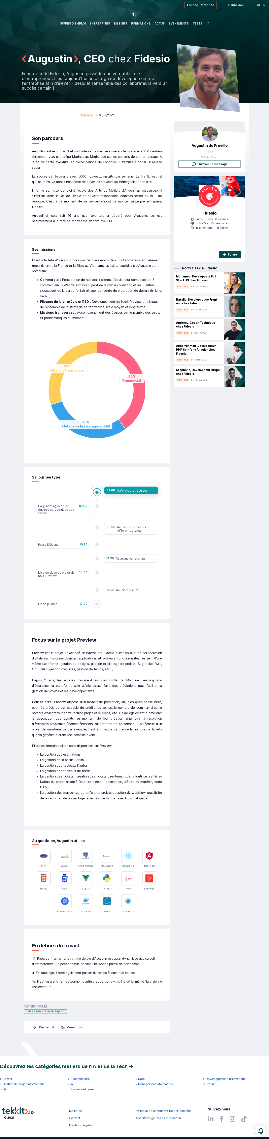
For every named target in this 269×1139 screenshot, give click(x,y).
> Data (140, 1078)
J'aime (40, 1027)
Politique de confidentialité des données (163, 1110)
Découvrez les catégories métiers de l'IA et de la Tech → (66, 1066)
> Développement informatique (224, 1078)
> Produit (209, 1084)
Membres (75, 1110)
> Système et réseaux (83, 1089)
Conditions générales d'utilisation (158, 1118)
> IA (70, 1084)
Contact (74, 1118)
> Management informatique (155, 1084)
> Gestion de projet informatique (22, 1084)
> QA (3, 1089)
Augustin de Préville (210, 145)
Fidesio (210, 213)
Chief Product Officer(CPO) (45, 1011)
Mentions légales (80, 1125)
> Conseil (6, 1078)
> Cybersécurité (79, 1078)
